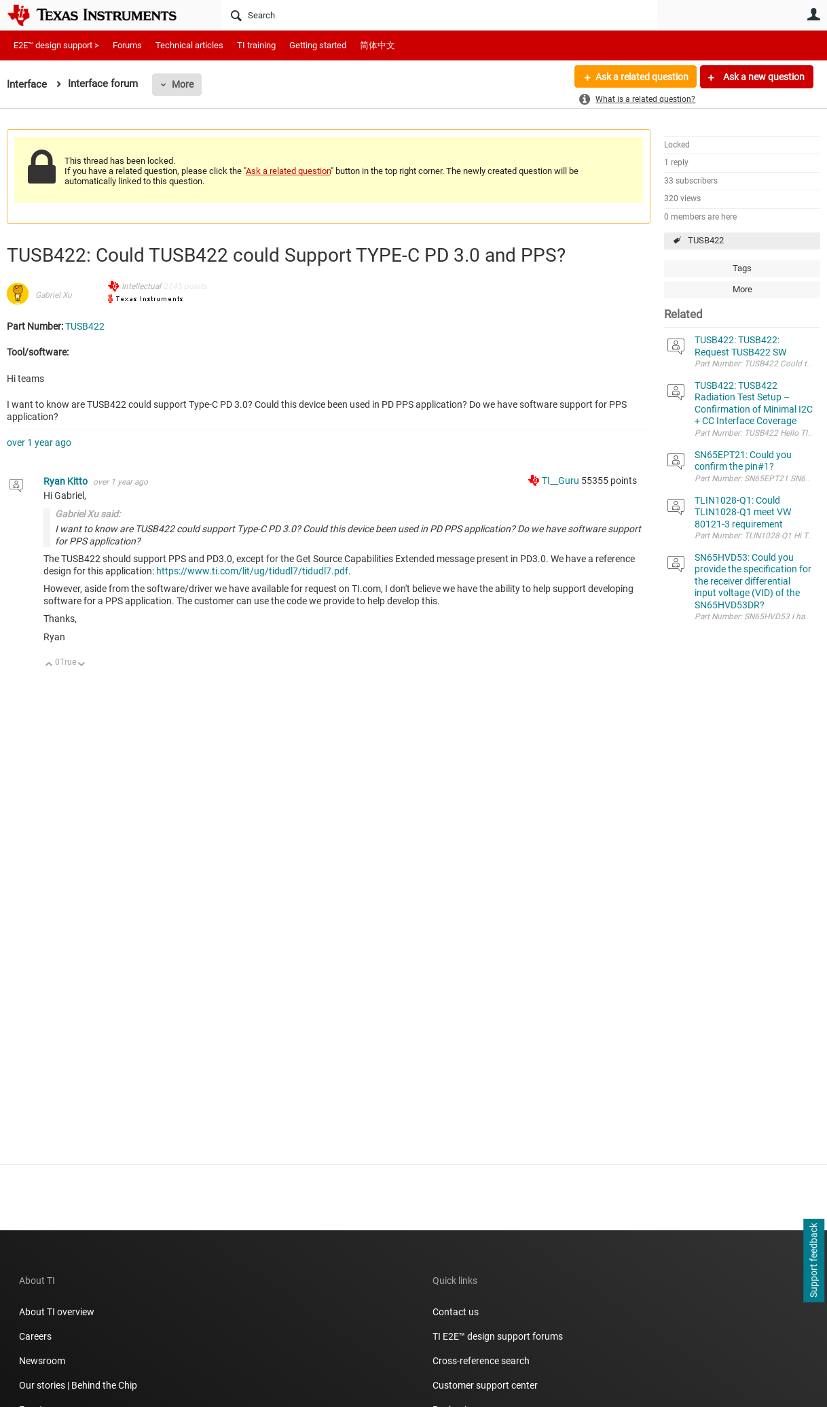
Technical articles (189, 45)
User (813, 14)
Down (82, 665)
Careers (35, 1336)
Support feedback (813, 1260)
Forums (127, 45)
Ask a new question (763, 76)
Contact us (456, 1311)
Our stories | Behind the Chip (78, 1385)
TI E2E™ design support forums (498, 1336)
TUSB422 (706, 240)
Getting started (317, 45)
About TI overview (56, 1311)
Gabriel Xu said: (87, 513)
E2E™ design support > (56, 45)
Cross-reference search (481, 1360)
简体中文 (377, 45)
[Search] (439, 15)
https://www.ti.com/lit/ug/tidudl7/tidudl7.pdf (252, 571)
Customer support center (485, 1385)
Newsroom (42, 1360)
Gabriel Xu (53, 295)
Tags (742, 268)
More (183, 84)
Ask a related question (641, 76)
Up (49, 665)
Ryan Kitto (66, 481)
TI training (256, 45)
